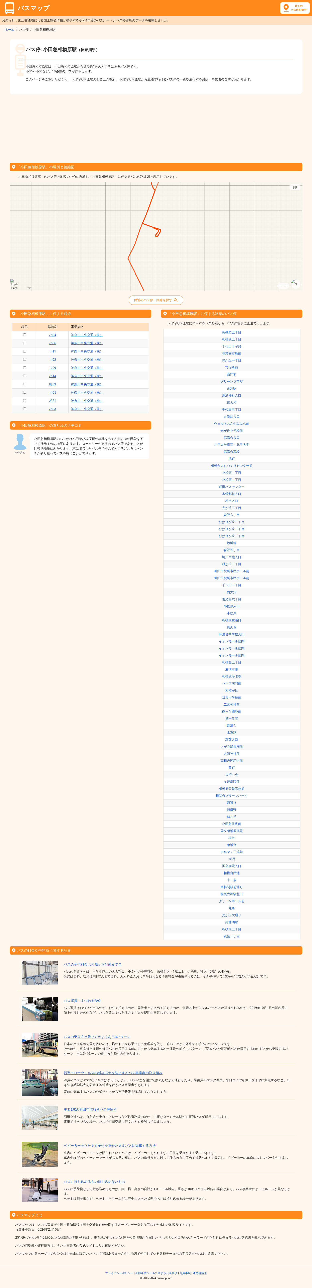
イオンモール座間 (231, 641)
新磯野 (231, 810)
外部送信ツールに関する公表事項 (156, 1273)
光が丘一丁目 (231, 360)
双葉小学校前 (231, 697)
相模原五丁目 (231, 339)
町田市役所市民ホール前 (231, 571)
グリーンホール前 (231, 901)
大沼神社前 (232, 754)
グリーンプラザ (231, 381)
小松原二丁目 (231, 473)
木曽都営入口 (231, 494)
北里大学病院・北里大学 (231, 445)
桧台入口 (231, 501)
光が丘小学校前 (231, 431)
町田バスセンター (231, 487)
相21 (52, 401)
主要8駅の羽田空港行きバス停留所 (90, 1109)
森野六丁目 (232, 515)
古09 (52, 368)
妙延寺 (231, 543)
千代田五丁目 (231, 409)
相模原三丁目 (231, 929)
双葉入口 (231, 740)
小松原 (231, 613)
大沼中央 (231, 775)
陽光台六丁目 (231, 599)
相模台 (231, 845)
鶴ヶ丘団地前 (231, 711)
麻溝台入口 (232, 438)
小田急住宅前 (231, 824)
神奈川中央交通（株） (87, 335)
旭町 (231, 459)
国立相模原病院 (231, 831)
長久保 (231, 627)
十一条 (231, 880)
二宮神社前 (232, 704)
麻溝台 (231, 725)
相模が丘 (231, 690)
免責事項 (185, 1273)
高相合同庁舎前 (231, 761)
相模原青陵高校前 (231, 789)
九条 (231, 908)
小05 (52, 392)
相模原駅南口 (231, 620)
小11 (52, 351)
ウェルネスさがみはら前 (231, 424)
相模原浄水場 (231, 676)
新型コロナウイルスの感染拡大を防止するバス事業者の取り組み (113, 1073)
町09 (52, 384)
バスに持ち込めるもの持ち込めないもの (94, 1182)
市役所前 (231, 367)
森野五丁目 (232, 550)
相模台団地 (232, 873)
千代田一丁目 (231, 585)
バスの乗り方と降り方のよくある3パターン (97, 1037)
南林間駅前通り (231, 887)
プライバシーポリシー (119, 1273)
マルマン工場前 (231, 852)
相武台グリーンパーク (232, 796)
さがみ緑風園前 (231, 747)
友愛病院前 (232, 782)
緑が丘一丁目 (231, 564)
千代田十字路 (231, 346)
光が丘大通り (231, 915)
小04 (52, 335)
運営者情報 (200, 1273)
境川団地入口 (231, 557)
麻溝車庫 (231, 669)
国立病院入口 (231, 866)
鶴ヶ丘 (231, 817)
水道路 (231, 732)
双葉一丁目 (232, 936)
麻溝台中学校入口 (231, 634)
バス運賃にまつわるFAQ (82, 1001)
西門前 (231, 374)
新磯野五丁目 (231, 332)
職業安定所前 (231, 353)
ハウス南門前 (231, 683)
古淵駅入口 (232, 416)
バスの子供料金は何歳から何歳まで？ (93, 964)
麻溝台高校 (232, 452)
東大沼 (231, 402)
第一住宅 (231, 718)
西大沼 (231, 592)
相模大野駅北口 (231, 894)
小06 (52, 343)
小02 (52, 360)
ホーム (9, 29)
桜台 (231, 838)
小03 (52, 409)
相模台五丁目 (231, 662)
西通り (231, 803)
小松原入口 (232, 606)
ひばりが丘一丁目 (231, 522)
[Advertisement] (156, 127)
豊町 (231, 768)
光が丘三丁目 (231, 508)
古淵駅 (231, 388)
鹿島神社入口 (231, 395)
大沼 (231, 859)
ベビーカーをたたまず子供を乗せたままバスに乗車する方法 (110, 1146)
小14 (52, 376)
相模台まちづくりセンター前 (231, 466)
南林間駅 (231, 922)
